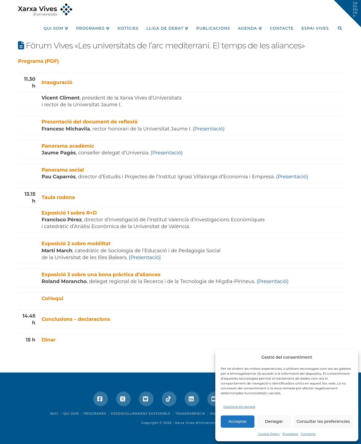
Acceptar (237, 421)
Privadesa (290, 434)
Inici (54, 413)
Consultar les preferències (323, 421)
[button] (347, 13)
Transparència (190, 413)
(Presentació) (209, 129)
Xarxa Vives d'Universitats (197, 423)
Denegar (274, 421)
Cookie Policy (269, 434)
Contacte (308, 434)
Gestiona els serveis (239, 407)
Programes (95, 413)
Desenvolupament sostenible (141, 413)
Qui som (71, 413)
